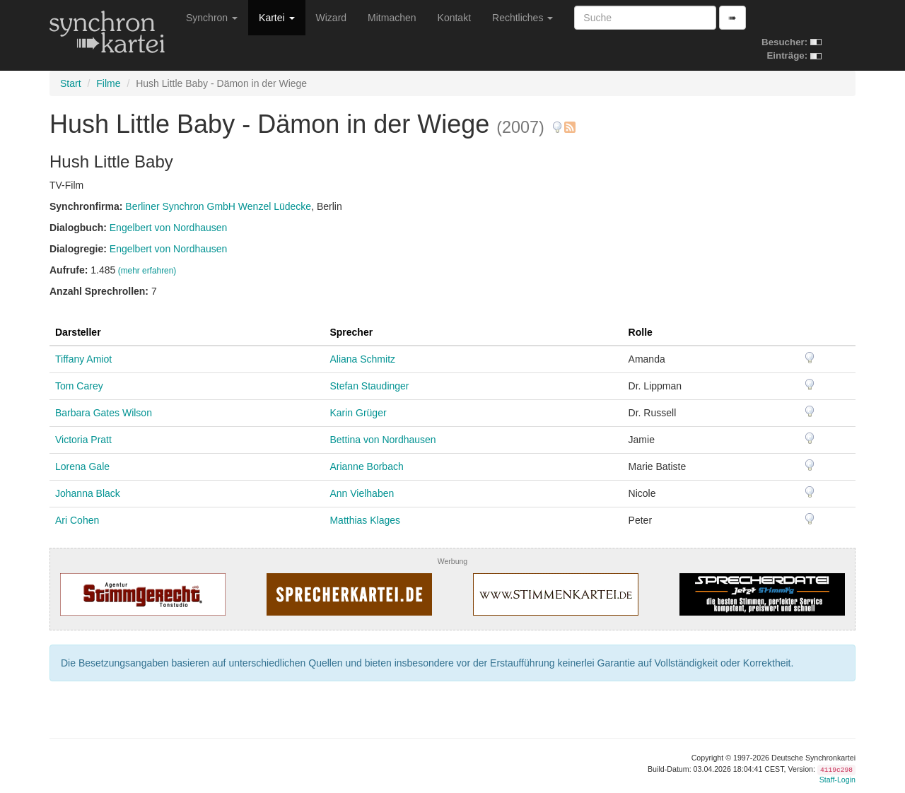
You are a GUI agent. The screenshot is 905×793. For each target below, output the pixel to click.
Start (70, 83)
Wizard (331, 17)
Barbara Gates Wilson (103, 412)
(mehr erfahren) (147, 271)
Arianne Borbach (366, 466)
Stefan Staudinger (369, 386)
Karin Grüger (357, 412)
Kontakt (454, 17)
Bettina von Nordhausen (382, 439)
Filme (108, 83)
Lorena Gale (82, 466)
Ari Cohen (77, 520)
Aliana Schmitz (362, 359)
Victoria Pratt (83, 439)
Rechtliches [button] (522, 17)
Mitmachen (392, 17)
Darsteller (78, 332)
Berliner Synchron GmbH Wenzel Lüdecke (218, 206)
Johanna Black (87, 493)
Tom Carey (79, 386)
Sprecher (351, 332)
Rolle (641, 332)
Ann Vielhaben (361, 493)
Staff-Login (837, 779)
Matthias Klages (364, 520)
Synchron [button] (212, 17)
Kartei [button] (276, 17)
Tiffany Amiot (83, 359)
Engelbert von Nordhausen (169, 227)
